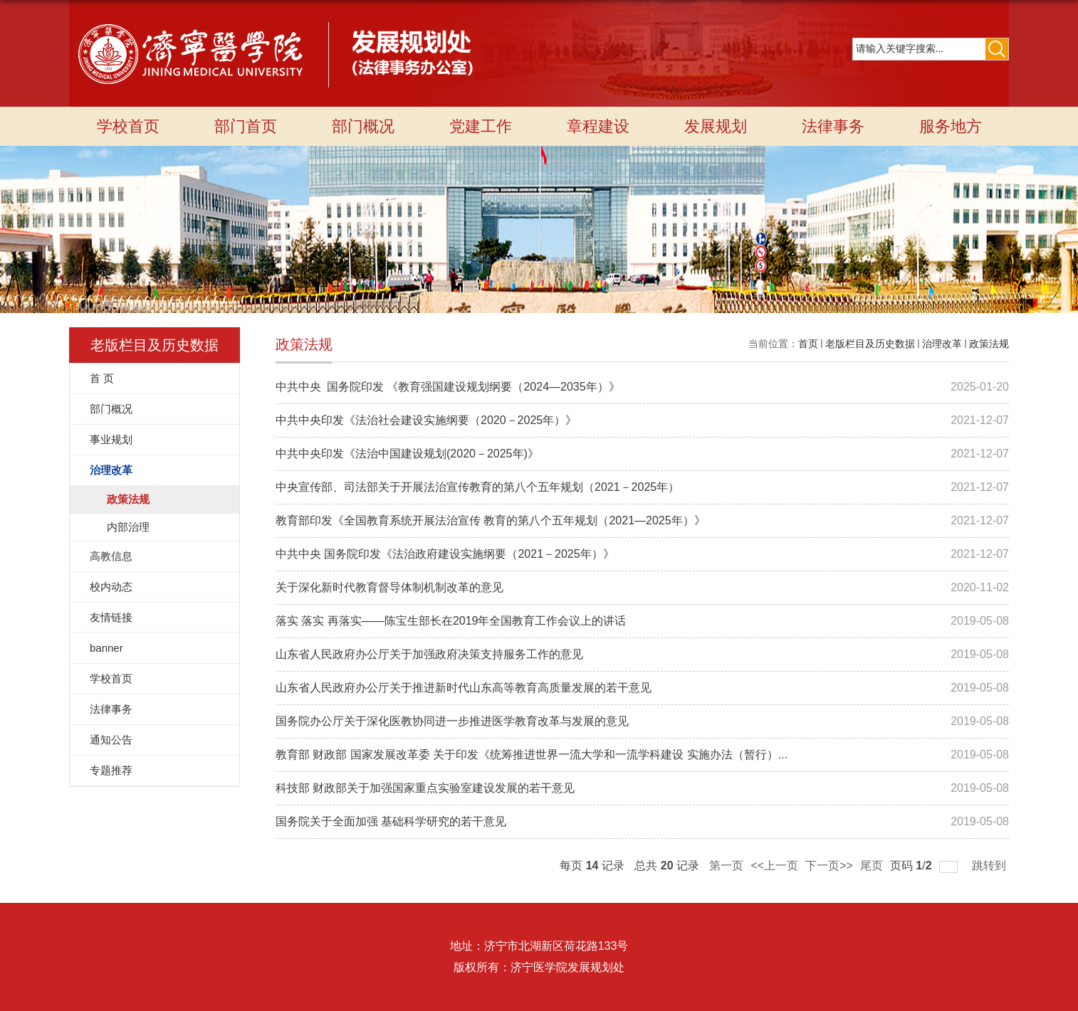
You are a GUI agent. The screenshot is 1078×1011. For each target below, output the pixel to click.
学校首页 (128, 126)
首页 (808, 343)
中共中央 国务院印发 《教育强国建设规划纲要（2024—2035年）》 (448, 387)
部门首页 (245, 126)
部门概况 (363, 126)
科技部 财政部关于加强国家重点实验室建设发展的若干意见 (425, 788)
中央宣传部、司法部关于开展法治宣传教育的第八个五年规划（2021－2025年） (477, 487)
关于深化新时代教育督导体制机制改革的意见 (389, 587)
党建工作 (480, 126)
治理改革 (942, 343)
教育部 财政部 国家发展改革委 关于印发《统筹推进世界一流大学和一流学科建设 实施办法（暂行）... (531, 754)
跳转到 (990, 865)
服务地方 (950, 126)
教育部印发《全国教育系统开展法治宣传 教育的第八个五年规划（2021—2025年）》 (491, 520)
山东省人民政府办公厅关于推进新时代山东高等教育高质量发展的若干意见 (463, 688)
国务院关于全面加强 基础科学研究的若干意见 (391, 821)
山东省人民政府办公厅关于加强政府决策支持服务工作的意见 (429, 654)
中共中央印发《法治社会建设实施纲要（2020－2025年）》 (426, 420)
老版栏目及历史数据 (870, 343)
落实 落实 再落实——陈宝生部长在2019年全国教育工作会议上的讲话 (451, 621)
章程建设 (598, 126)
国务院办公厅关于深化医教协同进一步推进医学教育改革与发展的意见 (452, 721)
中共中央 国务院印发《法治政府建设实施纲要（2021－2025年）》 (445, 554)
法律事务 (833, 126)
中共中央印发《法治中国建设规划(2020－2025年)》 (407, 454)
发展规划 (715, 126)
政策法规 (989, 343)
